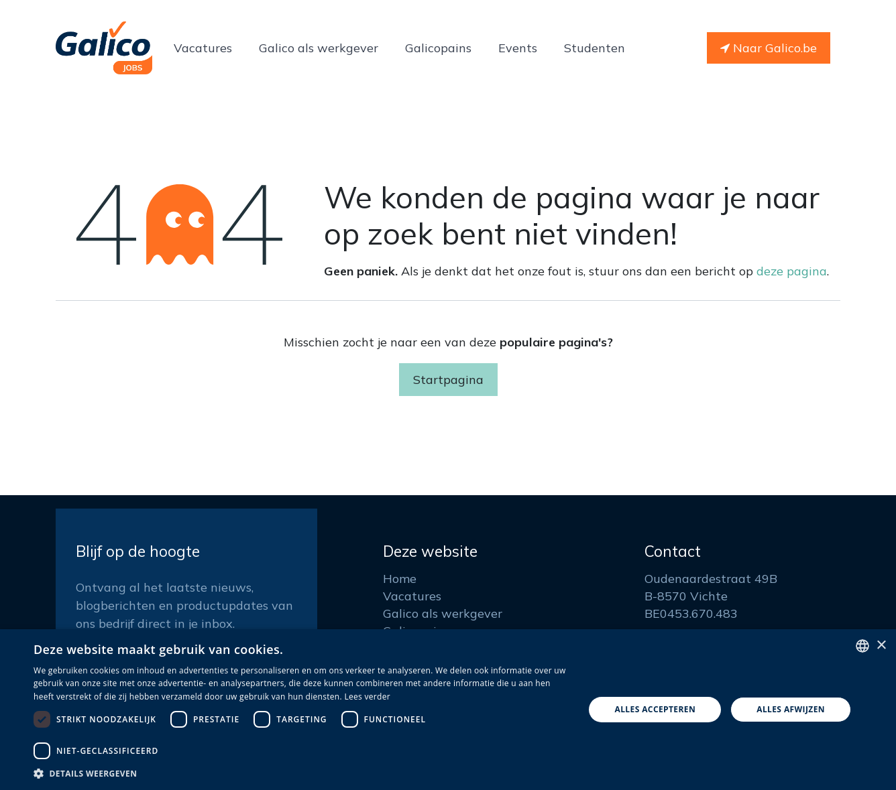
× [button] (881, 646)
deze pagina (792, 271)
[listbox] (862, 646)
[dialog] (448, 709)
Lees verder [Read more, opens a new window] (367, 696)
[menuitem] (202, 48)
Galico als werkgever (442, 613)
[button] (301, 773)
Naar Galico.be (768, 48)
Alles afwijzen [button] (791, 709)
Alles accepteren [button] (654, 709)
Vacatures (412, 596)
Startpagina (448, 379)
